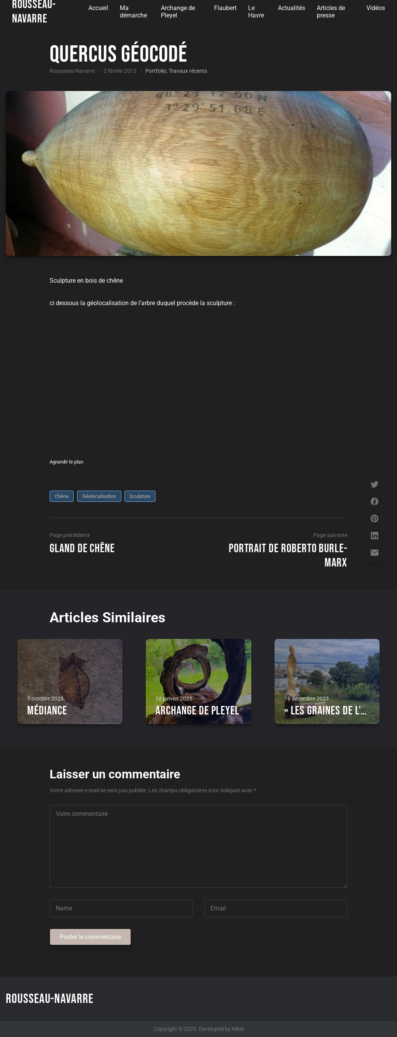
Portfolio (155, 71)
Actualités (291, 8)
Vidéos (375, 8)
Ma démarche (133, 11)
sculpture (139, 496)
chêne (62, 496)
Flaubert (225, 8)
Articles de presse (331, 11)
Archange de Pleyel (178, 11)
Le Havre (256, 11)
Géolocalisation (99, 496)
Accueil (98, 8)
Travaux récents (188, 71)
